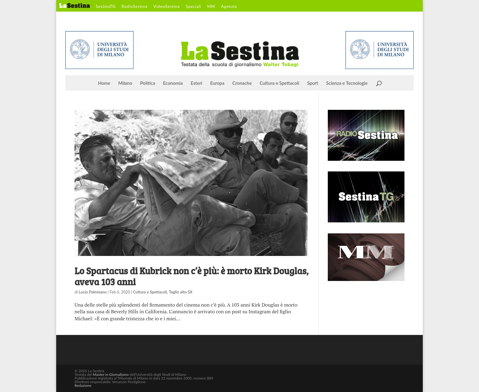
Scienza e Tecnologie (347, 83)
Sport (312, 83)
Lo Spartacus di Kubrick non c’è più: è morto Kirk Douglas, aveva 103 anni (192, 276)
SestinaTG (105, 7)
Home (104, 83)
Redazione (83, 385)
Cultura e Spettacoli (279, 83)
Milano (125, 83)
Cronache (242, 83)
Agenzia (229, 7)
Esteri (196, 83)
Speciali (193, 7)
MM (211, 7)
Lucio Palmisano (93, 292)
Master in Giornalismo (111, 374)
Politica (147, 83)
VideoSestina (166, 7)
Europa (217, 83)
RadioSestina (135, 7)
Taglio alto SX (180, 292)
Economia (173, 83)
